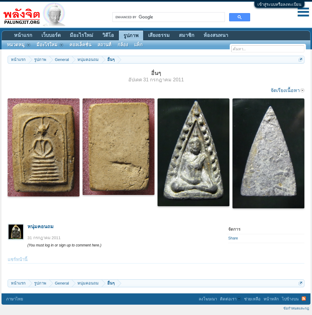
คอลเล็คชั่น (80, 44)
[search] (168, 17)
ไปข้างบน (290, 299)
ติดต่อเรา (230, 299)
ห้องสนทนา (216, 35)
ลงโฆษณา (208, 299)
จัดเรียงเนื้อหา (287, 90)
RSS (304, 298)
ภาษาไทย (14, 299)
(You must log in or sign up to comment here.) (64, 245)
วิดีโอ (108, 35)
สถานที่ (105, 44)
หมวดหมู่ (18, 44)
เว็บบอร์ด (51, 35)
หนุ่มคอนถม (40, 226)
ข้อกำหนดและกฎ (296, 308)
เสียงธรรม (159, 35)
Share (233, 238)
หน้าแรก (23, 35)
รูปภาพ (131, 35)
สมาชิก (186, 35)
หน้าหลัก (271, 299)
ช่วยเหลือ (252, 299)
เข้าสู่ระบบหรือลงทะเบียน (279, 4)
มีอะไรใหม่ (81, 35)
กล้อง (123, 44)
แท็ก (138, 44)
